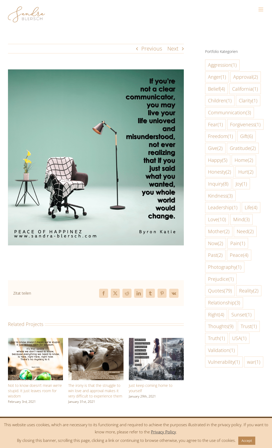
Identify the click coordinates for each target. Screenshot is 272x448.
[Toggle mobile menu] (261, 9)
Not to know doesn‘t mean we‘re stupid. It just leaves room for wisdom (35, 391)
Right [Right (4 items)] (216, 314)
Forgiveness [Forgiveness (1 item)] (245, 124)
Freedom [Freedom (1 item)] (220, 136)
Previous (151, 48)
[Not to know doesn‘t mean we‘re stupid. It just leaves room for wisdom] (35, 341)
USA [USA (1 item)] (239, 338)
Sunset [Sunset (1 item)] (241, 314)
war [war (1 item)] (253, 362)
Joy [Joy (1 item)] (241, 184)
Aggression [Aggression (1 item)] (222, 65)
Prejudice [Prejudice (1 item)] (221, 279)
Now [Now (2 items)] (215, 243)
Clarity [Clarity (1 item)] (248, 100)
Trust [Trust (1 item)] (249, 326)
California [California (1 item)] (245, 89)
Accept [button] (246, 440)
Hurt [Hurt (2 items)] (245, 172)
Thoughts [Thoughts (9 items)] (220, 326)
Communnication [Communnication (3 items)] (229, 112)
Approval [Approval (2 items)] (245, 77)
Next (172, 48)
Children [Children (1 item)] (220, 100)
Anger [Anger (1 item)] (217, 77)
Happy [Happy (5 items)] (217, 160)
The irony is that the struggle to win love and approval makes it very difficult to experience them (95, 391)
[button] (12, 371)
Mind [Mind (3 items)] (241, 219)
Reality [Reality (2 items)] (248, 291)
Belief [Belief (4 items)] (216, 89)
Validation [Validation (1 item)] (221, 350)
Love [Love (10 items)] (217, 219)
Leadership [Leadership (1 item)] (222, 207)
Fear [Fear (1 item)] (215, 124)
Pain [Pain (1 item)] (237, 243)
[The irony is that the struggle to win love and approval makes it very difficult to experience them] (95, 341)
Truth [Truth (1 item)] (216, 338)
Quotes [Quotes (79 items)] (220, 291)
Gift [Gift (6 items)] (246, 136)
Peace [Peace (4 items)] (239, 255)
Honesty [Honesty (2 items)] (219, 172)
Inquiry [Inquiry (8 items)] (218, 184)
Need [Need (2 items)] (245, 231)
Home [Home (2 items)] (244, 160)
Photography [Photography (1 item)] (224, 267)
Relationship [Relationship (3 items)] (224, 303)
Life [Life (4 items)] (251, 207)
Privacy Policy (163, 431)
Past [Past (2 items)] (215, 255)
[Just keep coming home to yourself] (156, 341)
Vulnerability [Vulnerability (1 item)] (224, 362)
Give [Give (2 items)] (215, 148)
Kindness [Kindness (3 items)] (220, 196)
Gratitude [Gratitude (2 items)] (243, 148)
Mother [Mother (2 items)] (219, 231)
